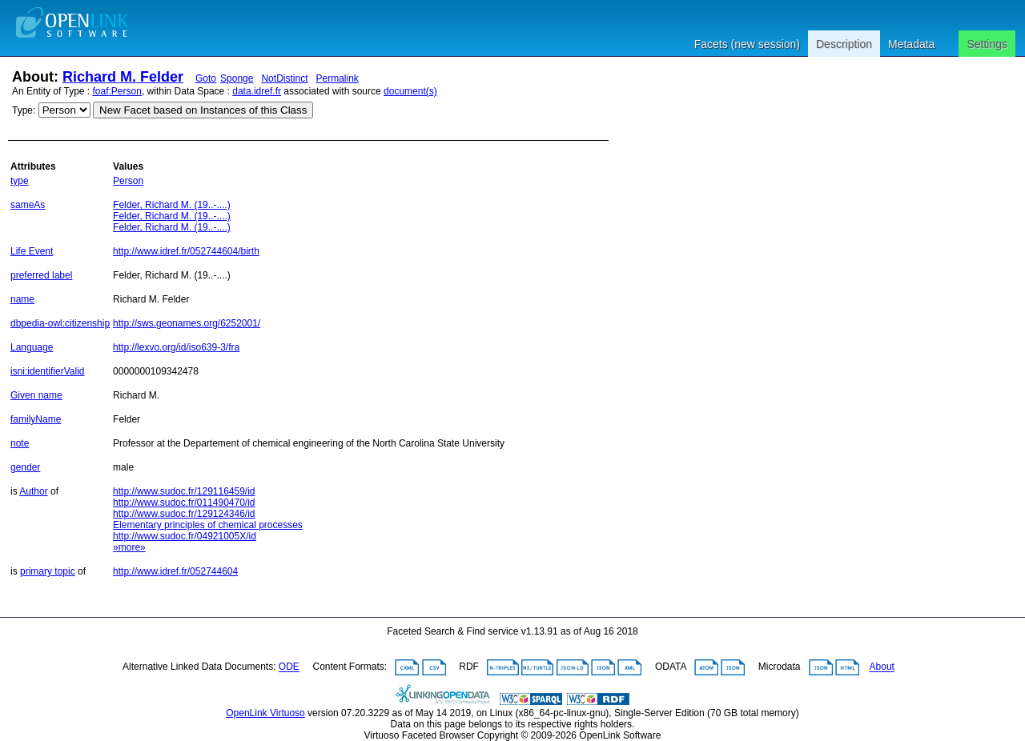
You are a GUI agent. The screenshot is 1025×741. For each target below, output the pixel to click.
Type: (23, 110)
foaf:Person (117, 91)
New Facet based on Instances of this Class (203, 110)
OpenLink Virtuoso (265, 713)
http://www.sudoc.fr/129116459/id (184, 491)
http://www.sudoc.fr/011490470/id (184, 502)
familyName (35, 419)
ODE (289, 667)
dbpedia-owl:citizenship (60, 323)
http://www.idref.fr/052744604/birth (186, 251)
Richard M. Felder (122, 77)
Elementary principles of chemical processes (208, 525)
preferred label (41, 275)
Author (33, 491)
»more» (129, 547)
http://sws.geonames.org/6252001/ (186, 323)
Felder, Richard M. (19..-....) (172, 204)
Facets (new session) (747, 44)
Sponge (236, 78)
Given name (36, 395)
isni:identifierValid (47, 371)
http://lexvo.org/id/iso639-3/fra (176, 347)
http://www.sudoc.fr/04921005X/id (184, 536)
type (19, 180)
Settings (987, 44)
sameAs (27, 204)
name (22, 299)
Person (128, 180)
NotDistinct (284, 78)
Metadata (911, 44)
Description (844, 44)
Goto (205, 78)
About (882, 667)
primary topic (47, 571)
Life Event (31, 251)
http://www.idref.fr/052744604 (175, 571)
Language (31, 347)
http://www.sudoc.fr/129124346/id (184, 513)
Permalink (337, 78)
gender (25, 467)
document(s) (410, 91)
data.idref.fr (256, 91)
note (19, 443)
